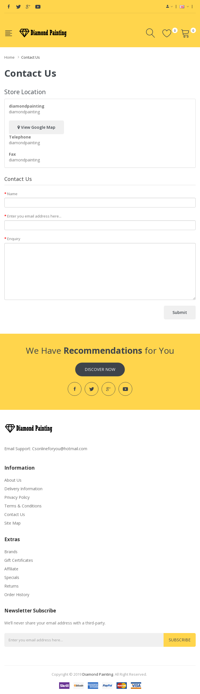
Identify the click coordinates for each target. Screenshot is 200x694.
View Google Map (36, 127)
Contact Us (30, 57)
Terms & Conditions (23, 506)
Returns (11, 586)
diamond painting (97, 674)
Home (9, 57)
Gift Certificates (18, 560)
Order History (16, 594)
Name (12, 193)
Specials (11, 577)
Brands (11, 551)
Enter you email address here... (34, 216)
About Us (13, 480)
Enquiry (13, 238)
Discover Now (100, 369)
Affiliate (11, 569)
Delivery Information (23, 488)
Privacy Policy (17, 497)
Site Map (12, 523)
